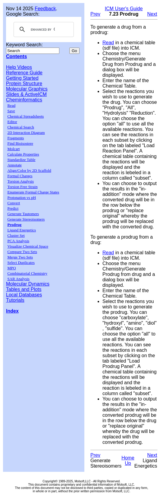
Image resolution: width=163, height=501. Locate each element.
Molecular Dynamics (27, 283)
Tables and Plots (23, 289)
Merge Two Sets (20, 257)
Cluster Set (15, 235)
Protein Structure (24, 83)
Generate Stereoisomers (26, 219)
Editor (12, 121)
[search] (43, 29)
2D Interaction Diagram (26, 132)
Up (128, 463)
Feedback (45, 8)
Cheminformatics (24, 99)
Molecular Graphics (27, 88)
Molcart (13, 149)
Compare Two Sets (22, 251)
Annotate (14, 165)
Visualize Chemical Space (27, 246)
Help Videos (19, 67)
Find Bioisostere (20, 143)
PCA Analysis (18, 241)
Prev (95, 14)
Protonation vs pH (21, 197)
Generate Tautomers (23, 214)
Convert (13, 203)
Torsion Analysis (20, 181)
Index (12, 311)
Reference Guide (24, 72)
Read (11, 105)
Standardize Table (21, 159)
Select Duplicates (21, 262)
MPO (11, 268)
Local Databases (24, 294)
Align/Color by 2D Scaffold (29, 170)
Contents (16, 56)
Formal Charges (19, 176)
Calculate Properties (23, 154)
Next (152, 14)
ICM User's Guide (124, 8)
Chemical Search (20, 127)
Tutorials (15, 300)
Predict (12, 208)
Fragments (15, 138)
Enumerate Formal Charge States (33, 192)
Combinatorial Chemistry (27, 273)
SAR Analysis (18, 279)
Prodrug (14, 224)
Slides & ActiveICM (26, 94)
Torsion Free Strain (22, 186)
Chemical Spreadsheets (25, 116)
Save (11, 111)
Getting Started (22, 78)
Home (127, 457)
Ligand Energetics (21, 230)
